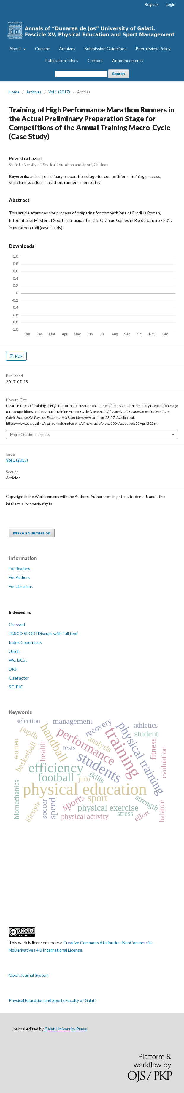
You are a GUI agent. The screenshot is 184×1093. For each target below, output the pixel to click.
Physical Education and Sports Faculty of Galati (52, 1000)
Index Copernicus (25, 642)
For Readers (19, 568)
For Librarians (21, 586)
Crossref (17, 624)
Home (14, 92)
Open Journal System (29, 975)
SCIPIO (16, 686)
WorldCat (18, 660)
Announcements (127, 60)
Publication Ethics (61, 60)
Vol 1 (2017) (59, 92)
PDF (18, 356)
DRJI (13, 669)
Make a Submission (31, 533)
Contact (95, 60)
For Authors (19, 577)
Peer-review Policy (153, 48)
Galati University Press (66, 1028)
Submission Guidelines (105, 48)
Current (42, 48)
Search (118, 73)
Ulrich (14, 651)
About (15, 48)
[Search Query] (81, 74)
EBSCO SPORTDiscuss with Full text (43, 633)
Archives (67, 48)
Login (170, 4)
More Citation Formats (30, 434)
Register (152, 4)
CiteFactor (19, 677)
